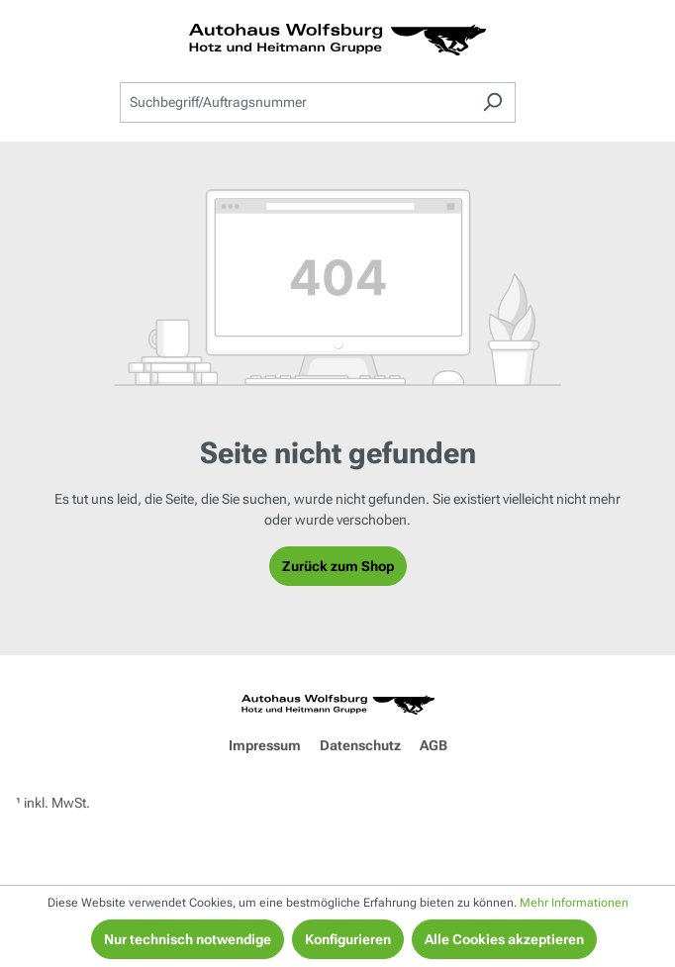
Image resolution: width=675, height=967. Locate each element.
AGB (433, 745)
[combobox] (295, 102)
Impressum (265, 745)
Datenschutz (360, 745)
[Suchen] (492, 102)
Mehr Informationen (574, 903)
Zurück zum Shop (338, 566)
